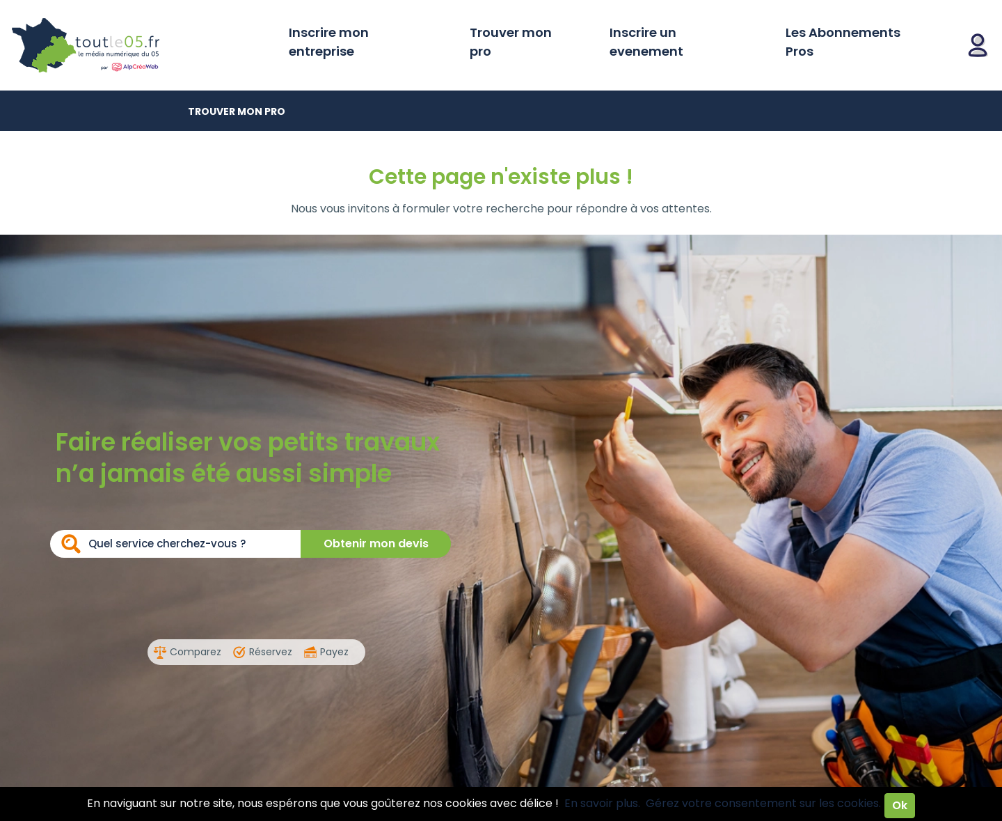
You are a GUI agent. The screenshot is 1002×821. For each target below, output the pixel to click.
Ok (899, 805)
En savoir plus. (602, 803)
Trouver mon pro (511, 42)
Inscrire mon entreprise (329, 42)
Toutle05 (139, 45)
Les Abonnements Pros (843, 42)
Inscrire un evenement (646, 42)
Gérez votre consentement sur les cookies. (763, 803)
